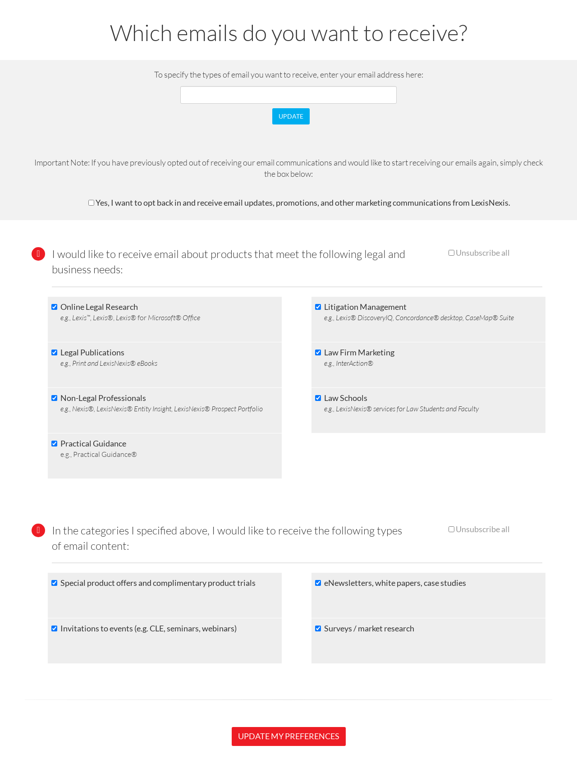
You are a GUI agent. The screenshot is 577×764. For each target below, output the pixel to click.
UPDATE (291, 116)
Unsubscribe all (483, 253)
